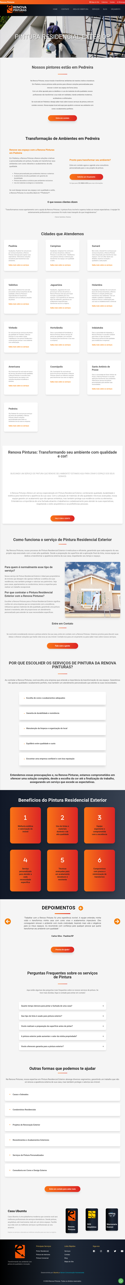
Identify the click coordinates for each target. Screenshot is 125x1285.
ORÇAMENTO (115, 9)
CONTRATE (65, 9)
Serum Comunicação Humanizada (72, 1276)
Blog (66, 1262)
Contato (67, 1258)
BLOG (105, 9)
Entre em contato (62, 118)
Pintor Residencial (42, 1255)
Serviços (67, 1255)
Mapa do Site (69, 1265)
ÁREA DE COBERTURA (80, 9)
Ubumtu (56, 1276)
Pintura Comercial (42, 1262)
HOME (55, 9)
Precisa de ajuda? (62, 953)
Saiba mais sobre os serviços (19, 265)
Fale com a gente (62, 647)
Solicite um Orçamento (86, 177)
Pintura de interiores (43, 1258)
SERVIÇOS (95, 9)
